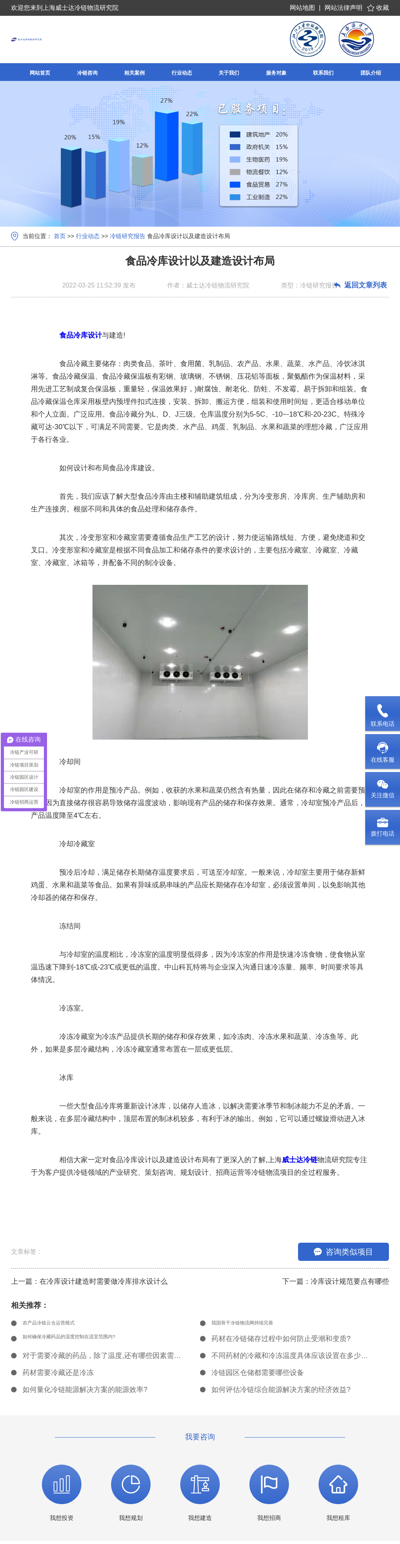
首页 (60, 236)
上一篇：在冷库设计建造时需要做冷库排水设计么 (89, 1281)
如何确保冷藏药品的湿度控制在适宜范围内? (92, 1342)
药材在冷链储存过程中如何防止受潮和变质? (281, 1342)
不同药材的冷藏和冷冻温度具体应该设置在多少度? (291, 1359)
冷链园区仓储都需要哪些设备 (257, 1376)
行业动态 (88, 236)
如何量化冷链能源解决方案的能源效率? (85, 1393)
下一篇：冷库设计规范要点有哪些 (335, 1281)
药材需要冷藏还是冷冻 (58, 1376)
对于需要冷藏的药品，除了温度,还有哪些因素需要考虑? (102, 1359)
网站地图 (302, 7)
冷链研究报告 (127, 236)
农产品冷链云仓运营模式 (62, 1325)
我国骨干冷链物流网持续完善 (257, 1325)
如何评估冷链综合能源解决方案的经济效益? (281, 1393)
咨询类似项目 (343, 1251)
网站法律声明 (343, 7)
